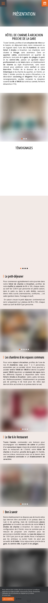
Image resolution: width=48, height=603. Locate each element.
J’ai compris (8, 599)
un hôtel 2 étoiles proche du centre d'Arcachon (24, 73)
